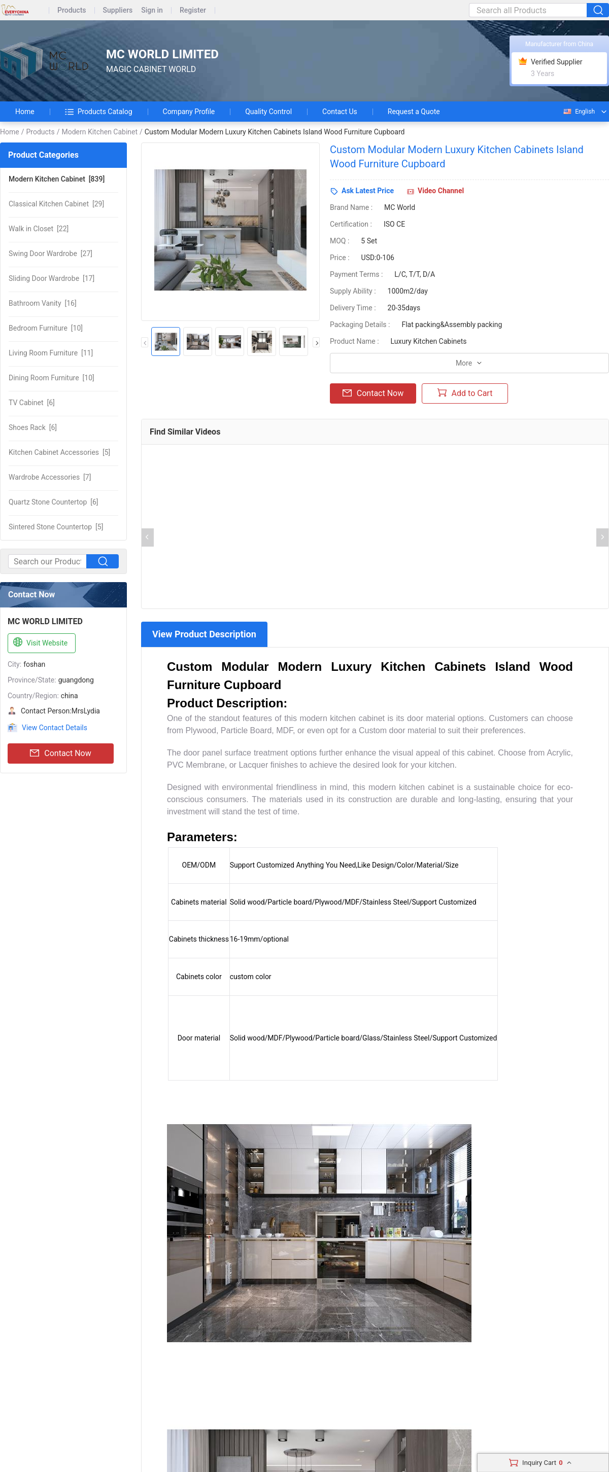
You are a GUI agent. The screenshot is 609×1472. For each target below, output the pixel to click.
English (578, 111)
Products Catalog (98, 111)
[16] (43, 303)
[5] (59, 452)
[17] (51, 278)
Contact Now (60, 753)
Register (193, 10)
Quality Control (268, 111)
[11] (51, 353)
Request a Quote (414, 111)
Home (25, 111)
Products (71, 10)
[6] (32, 403)
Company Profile (189, 111)
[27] (50, 253)
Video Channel (441, 191)
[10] (46, 328)
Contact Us (339, 111)
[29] (56, 204)
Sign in (152, 10)
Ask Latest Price (368, 191)
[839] (57, 179)
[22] (39, 229)
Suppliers (118, 10)
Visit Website (39, 642)
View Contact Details (54, 728)
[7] (50, 477)
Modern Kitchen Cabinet (99, 132)
